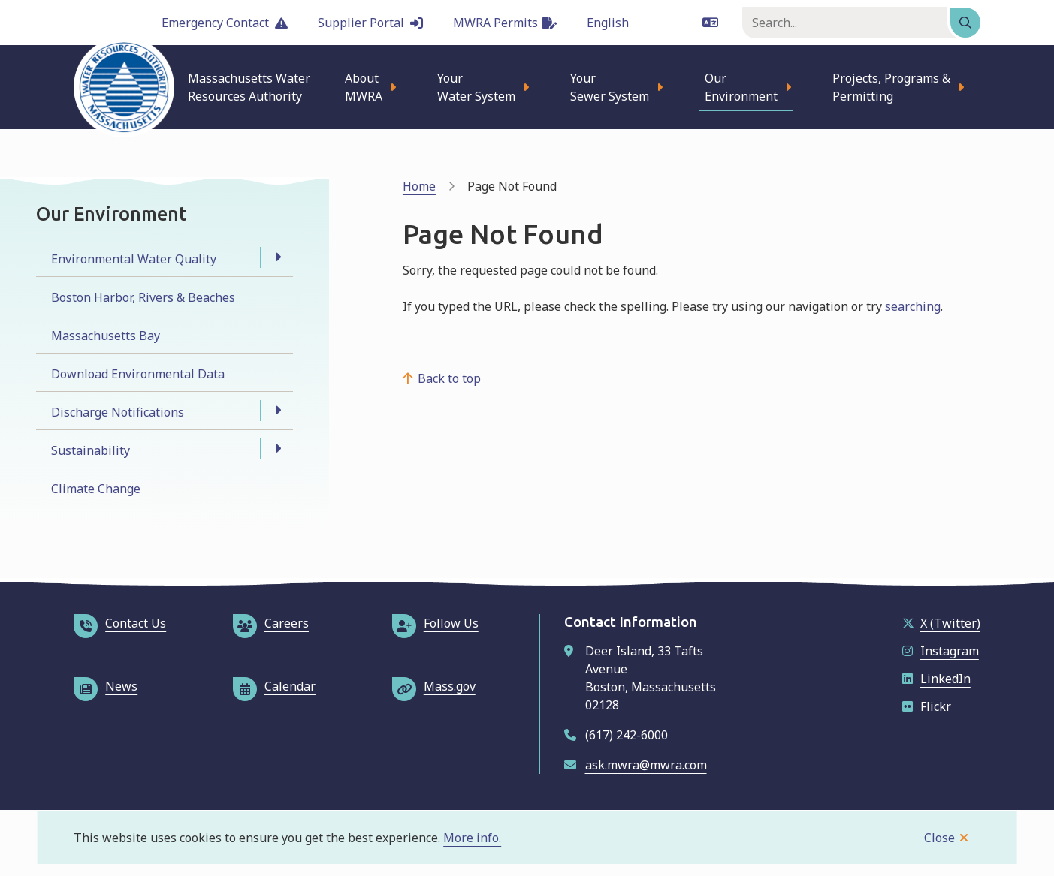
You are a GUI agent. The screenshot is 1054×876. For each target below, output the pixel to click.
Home (419, 186)
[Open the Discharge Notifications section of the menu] (278, 411)
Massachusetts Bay (105, 335)
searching (913, 306)
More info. (472, 837)
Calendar (274, 686)
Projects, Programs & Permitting (891, 87)
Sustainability (90, 450)
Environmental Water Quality (133, 259)
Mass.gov (434, 686)
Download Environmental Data (138, 374)
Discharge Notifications (117, 412)
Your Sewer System (609, 87)
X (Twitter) (941, 623)
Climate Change (95, 488)
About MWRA (363, 87)
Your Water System (476, 87)
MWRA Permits (505, 22)
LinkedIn (936, 678)
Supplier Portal (370, 22)
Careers (271, 623)
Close (939, 837)
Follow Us (435, 623)
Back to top (449, 378)
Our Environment (741, 87)
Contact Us (120, 623)
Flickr (926, 706)
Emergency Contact (225, 22)
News (105, 686)
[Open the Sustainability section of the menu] (278, 449)
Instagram (940, 651)
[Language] (652, 23)
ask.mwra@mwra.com (646, 765)
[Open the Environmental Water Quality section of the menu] (278, 257)
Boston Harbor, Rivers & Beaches (143, 297)
